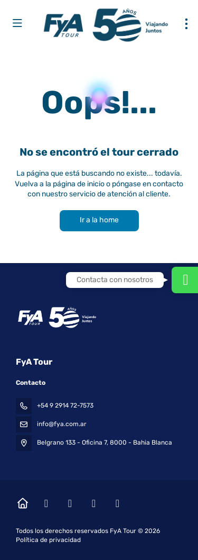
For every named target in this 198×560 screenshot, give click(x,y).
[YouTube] (93, 503)
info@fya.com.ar (62, 424)
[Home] (22, 503)
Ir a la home (99, 219)
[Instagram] (70, 503)
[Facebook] (46, 503)
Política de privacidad (48, 540)
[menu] (186, 24)
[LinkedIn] (117, 503)
